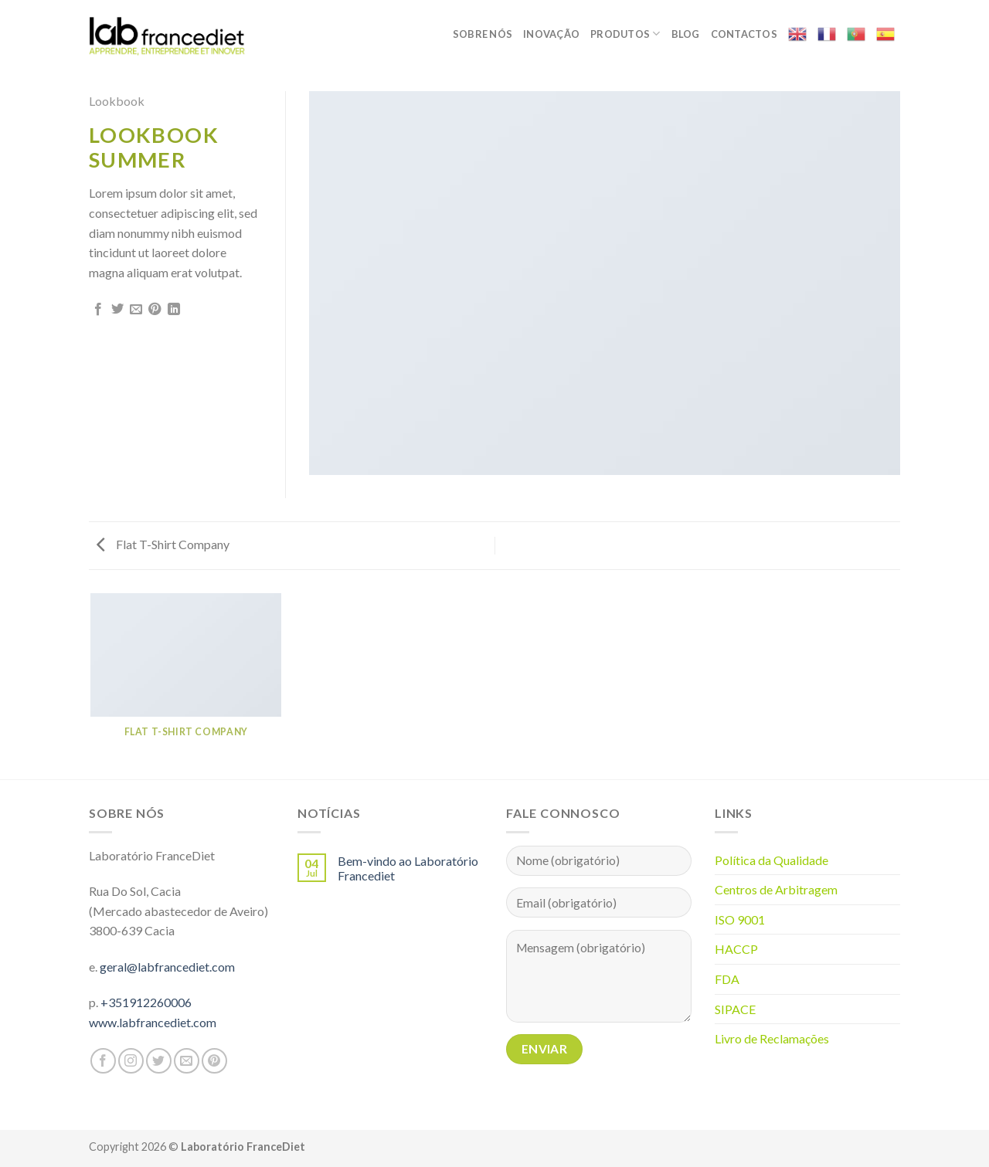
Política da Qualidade (771, 860)
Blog (685, 34)
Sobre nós (482, 34)
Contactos (744, 34)
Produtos (625, 33)
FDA (727, 979)
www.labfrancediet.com (152, 1022)
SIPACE (735, 1009)
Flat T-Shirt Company (163, 544)
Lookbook (116, 100)
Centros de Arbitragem (776, 889)
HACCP (736, 948)
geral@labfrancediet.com (167, 966)
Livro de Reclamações (772, 1038)
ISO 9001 (740, 919)
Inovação (551, 34)
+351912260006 (146, 1002)
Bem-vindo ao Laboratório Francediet (408, 868)
